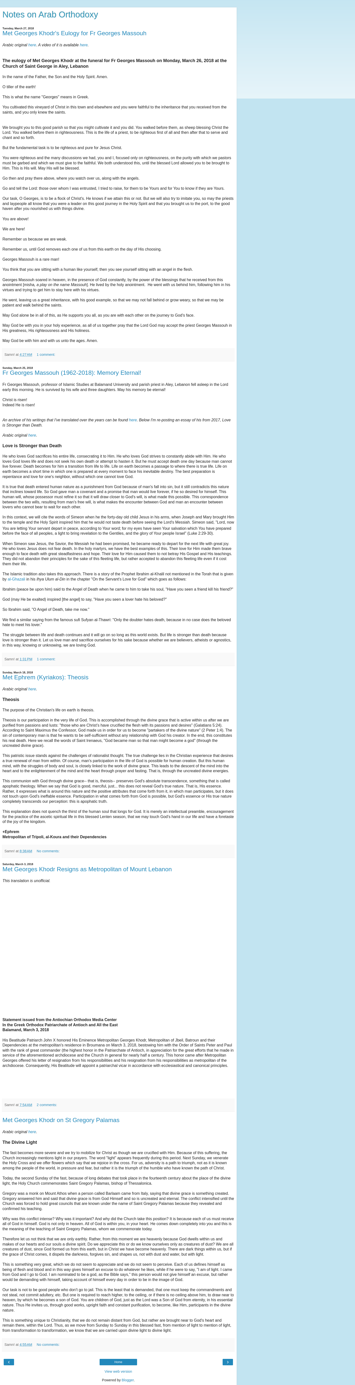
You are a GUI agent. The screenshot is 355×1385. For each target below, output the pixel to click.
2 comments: (47, 1105)
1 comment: (46, 355)
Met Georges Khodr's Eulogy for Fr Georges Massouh (74, 33)
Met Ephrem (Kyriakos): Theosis (45, 677)
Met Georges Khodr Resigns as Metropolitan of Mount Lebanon (87, 869)
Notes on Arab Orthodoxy (50, 14)
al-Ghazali (16, 579)
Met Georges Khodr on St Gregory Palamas (61, 1120)
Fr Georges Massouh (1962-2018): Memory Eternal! (71, 372)
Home (118, 1362)
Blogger (128, 1380)
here (32, 45)
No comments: (48, 851)
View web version (118, 1371)
